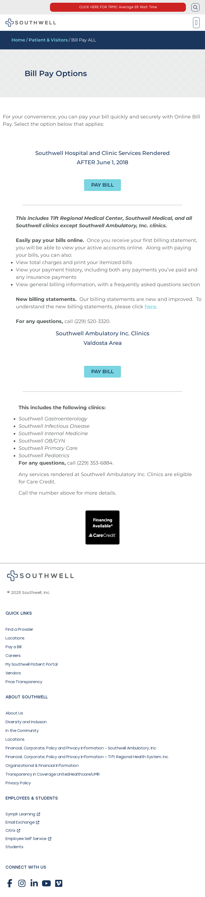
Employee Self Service (28, 838)
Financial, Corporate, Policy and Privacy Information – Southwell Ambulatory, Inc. (81, 748)
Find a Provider (19, 629)
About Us (14, 713)
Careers (13, 655)
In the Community (21, 730)
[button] (196, 22)
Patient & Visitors (48, 40)
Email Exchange (22, 822)
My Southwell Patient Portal (31, 664)
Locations (15, 638)
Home (18, 40)
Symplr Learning (22, 814)
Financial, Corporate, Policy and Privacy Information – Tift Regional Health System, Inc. (87, 757)
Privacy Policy (18, 783)
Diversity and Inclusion (26, 722)
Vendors (13, 673)
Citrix (12, 830)
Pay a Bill (13, 647)
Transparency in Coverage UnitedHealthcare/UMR (52, 774)
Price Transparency (23, 682)
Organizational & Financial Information (41, 765)
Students (14, 847)
